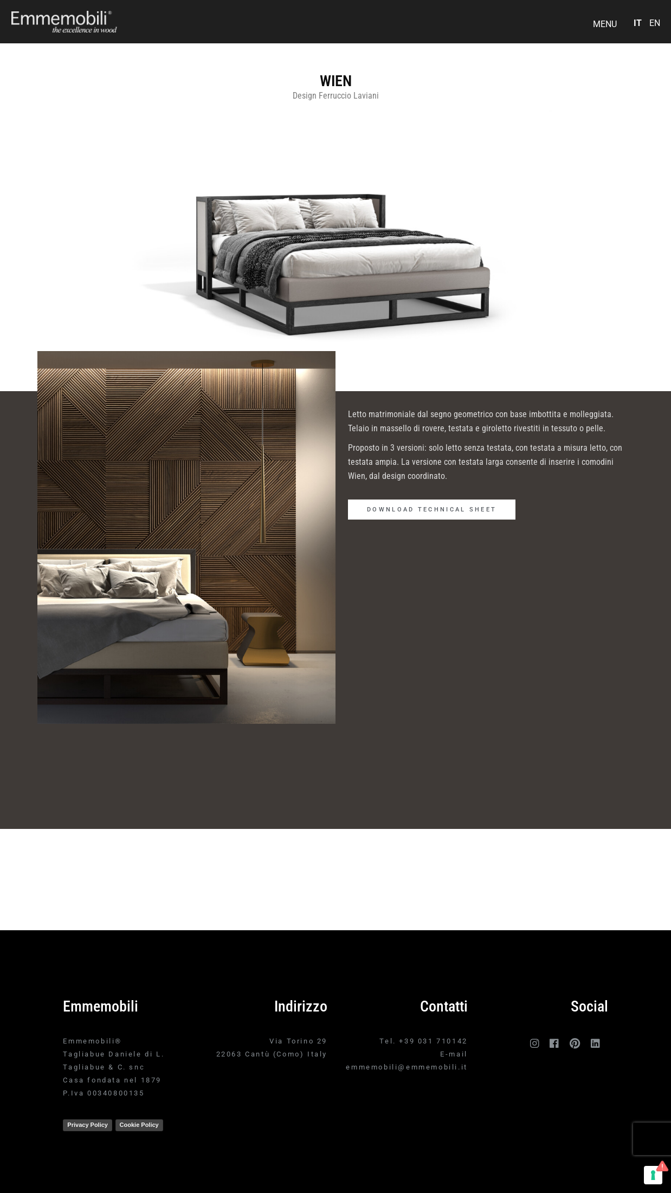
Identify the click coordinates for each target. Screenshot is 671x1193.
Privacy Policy (87, 1124)
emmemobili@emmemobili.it (406, 1067)
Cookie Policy (139, 1124)
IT (638, 23)
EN (654, 23)
